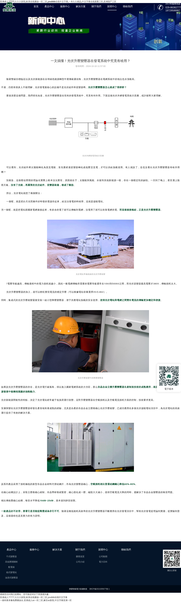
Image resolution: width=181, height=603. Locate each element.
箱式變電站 (11, 572)
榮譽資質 (80, 556)
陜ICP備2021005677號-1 (99, 589)
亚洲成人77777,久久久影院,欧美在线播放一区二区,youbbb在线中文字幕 (33, 597)
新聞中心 (112, 6)
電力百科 (103, 562)
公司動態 (103, 556)
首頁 (36, 6)
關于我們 (96, 6)
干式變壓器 (11, 556)
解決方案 (81, 6)
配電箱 (11, 567)
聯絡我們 (128, 6)
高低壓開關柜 (11, 562)
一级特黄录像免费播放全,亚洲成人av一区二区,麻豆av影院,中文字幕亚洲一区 (36, 600)
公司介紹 (80, 562)
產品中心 (49, 6)
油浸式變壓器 (11, 577)
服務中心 (65, 6)
